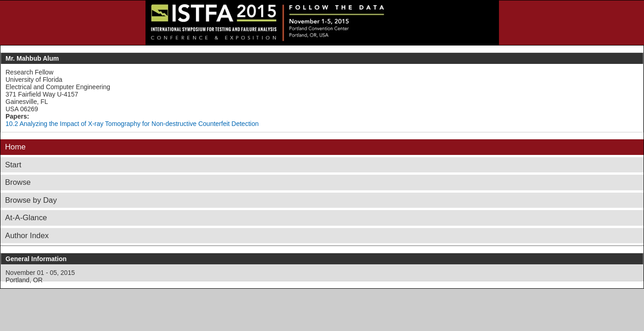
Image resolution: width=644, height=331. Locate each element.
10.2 (12, 123)
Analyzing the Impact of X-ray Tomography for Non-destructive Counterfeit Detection (138, 123)
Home (15, 147)
